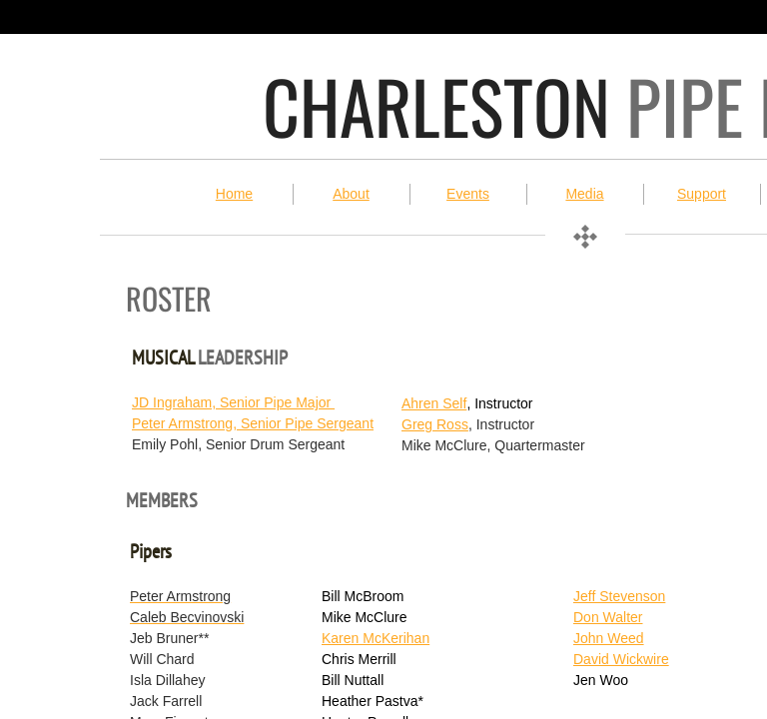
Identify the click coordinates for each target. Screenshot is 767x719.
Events (467, 194)
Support (701, 194)
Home (234, 194)
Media (584, 194)
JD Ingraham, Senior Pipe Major (233, 402)
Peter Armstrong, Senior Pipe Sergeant (253, 423)
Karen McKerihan (375, 638)
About (351, 194)
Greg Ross (434, 424)
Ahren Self (433, 403)
